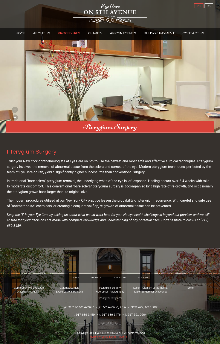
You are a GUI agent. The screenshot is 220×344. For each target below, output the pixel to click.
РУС (209, 6)
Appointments (123, 33)
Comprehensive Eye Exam (29, 287)
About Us (41, 33)
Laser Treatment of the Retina (150, 287)
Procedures (69, 33)
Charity (95, 33)
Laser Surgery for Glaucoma (150, 291)
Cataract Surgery (69, 287)
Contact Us (193, 33)
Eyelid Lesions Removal (69, 291)
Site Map (143, 277)
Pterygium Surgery (110, 287)
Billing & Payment (159, 33)
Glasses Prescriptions (29, 291)
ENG (199, 6)
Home (20, 33)
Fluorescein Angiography (110, 291)
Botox (191, 287)
